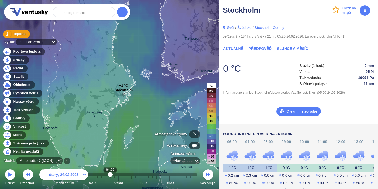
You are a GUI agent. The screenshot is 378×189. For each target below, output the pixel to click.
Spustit (10, 178)
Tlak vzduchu (21, 110)
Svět (230, 27)
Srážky (16, 60)
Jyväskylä (215, 20)
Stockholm (123, 91)
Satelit (15, 77)
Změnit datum (63, 178)
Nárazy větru (20, 102)
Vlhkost (16, 126)
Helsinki (206, 72)
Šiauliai (186, 167)
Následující (208, 178)
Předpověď (260, 48)
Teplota (16, 34)
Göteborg (50, 129)
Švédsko (244, 27)
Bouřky (16, 118)
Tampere (191, 39)
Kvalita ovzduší (23, 152)
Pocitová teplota (23, 51)
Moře (14, 135)
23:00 (190, 183)
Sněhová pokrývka (25, 143)
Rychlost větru (22, 93)
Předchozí (28, 178)
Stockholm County (269, 27)
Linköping (94, 113)
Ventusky (28, 12)
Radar (15, 68)
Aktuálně (233, 48)
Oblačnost (18, 85)
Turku (173, 65)
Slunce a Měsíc (292, 48)
